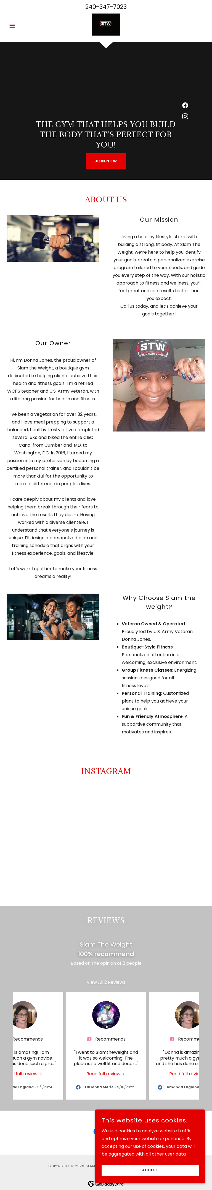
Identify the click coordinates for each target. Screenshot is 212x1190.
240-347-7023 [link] (106, 6)
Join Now (106, 161)
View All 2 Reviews (106, 989)
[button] (21, 25)
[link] (106, 25)
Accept (150, 1170)
